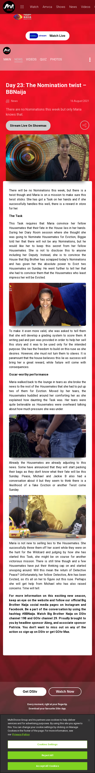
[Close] (89, 720)
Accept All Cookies (47, 766)
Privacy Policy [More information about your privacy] (21, 734)
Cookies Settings (47, 744)
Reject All (47, 755)
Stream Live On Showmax (28, 125)
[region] (47, 743)
